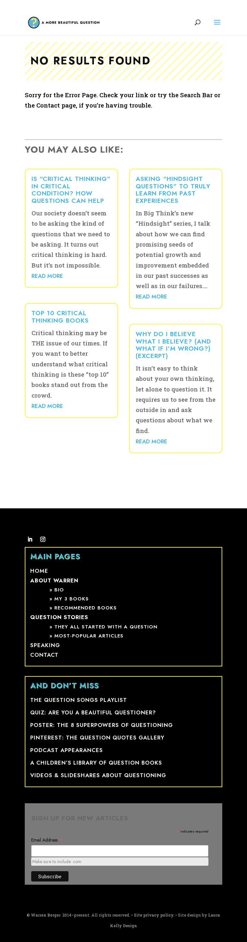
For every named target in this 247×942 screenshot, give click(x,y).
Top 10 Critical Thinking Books (60, 317)
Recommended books (85, 607)
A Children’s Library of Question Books (96, 763)
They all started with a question (106, 626)
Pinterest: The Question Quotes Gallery (97, 737)
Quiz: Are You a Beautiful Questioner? (93, 712)
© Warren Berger (44, 915)
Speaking (45, 645)
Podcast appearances (66, 750)
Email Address (47, 840)
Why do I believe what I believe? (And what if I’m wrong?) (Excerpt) (173, 345)
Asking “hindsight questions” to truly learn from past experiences (173, 189)
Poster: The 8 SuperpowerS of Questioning (101, 725)
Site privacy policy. (154, 915)
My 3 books (71, 598)
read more (47, 276)
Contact (44, 655)
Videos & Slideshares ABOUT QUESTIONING (98, 775)
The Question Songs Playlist (78, 700)
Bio (59, 589)
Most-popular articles (89, 635)
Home (39, 571)
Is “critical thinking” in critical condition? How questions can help (71, 189)
